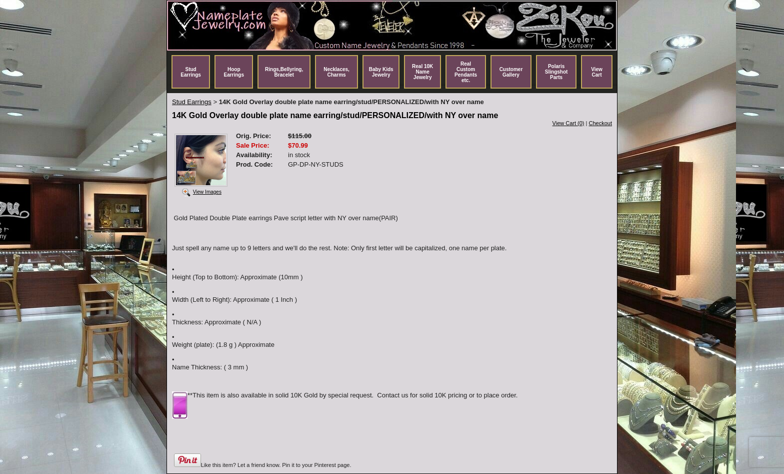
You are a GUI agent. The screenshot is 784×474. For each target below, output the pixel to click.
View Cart (596, 72)
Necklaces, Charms (337, 72)
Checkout (600, 123)
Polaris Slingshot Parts (556, 72)
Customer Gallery (511, 72)
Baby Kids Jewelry (381, 72)
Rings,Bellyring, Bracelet (284, 72)
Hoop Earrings (234, 72)
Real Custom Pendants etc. (465, 72)
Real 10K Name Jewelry (422, 72)
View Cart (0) (568, 123)
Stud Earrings (190, 72)
